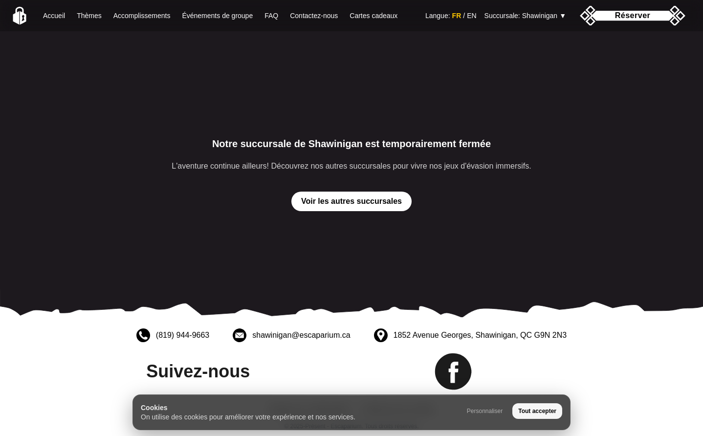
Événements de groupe (217, 16)
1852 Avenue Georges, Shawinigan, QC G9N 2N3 (480, 335)
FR (456, 16)
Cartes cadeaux (373, 16)
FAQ (271, 16)
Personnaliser (485, 411)
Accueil (54, 16)
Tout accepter (537, 411)
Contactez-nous (314, 16)
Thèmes (89, 16)
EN (471, 16)
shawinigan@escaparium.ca (301, 335)
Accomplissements (142, 16)
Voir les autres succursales (351, 201)
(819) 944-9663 (182, 335)
